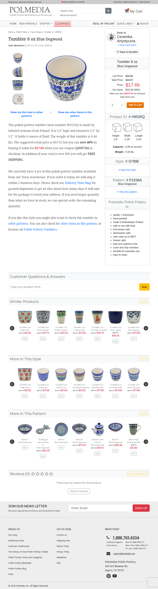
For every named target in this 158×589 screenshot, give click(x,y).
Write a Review (79, 491)
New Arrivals (28, 23)
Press (10, 574)
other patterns (18, 223)
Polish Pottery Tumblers (40, 229)
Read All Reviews (138, 474)
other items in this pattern (79, 223)
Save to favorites (127, 52)
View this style (127, 170)
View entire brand (127, 45)
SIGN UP (141, 508)
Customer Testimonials (18, 546)
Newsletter (61, 557)
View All (143, 301)
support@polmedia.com (124, 553)
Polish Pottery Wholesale (19, 563)
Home (13, 23)
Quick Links (125, 23)
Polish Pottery (21, 32)
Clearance (62, 23)
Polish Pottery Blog (17, 568)
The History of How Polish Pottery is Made (28, 552)
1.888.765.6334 (143, 2)
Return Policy (63, 546)
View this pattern (127, 192)
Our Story (12, 535)
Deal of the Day (103, 23)
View (25, 338)
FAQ (59, 563)
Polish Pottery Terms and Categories (25, 557)
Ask (144, 287)
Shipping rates (63, 540)
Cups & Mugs (35, 32)
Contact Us (62, 535)
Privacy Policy (63, 552)
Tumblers (48, 32)
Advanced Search (68, 15)
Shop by (45, 23)
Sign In (142, 23)
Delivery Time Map (78, 183)
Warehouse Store (16, 540)
